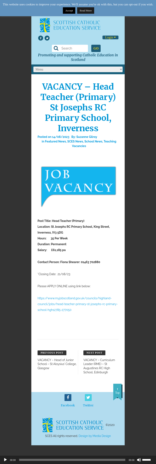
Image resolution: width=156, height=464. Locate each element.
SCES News (75, 141)
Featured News (55, 141)
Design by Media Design (95, 436)
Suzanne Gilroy (86, 137)
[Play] (5, 460)
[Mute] (139, 460)
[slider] (148, 459)
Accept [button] (69, 10)
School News (93, 141)
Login (110, 37)
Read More (86, 10)
